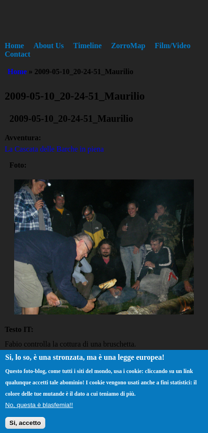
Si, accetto (25, 426)
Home (14, 46)
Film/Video (173, 46)
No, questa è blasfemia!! (39, 408)
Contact (17, 54)
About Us (48, 46)
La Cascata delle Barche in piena (54, 149)
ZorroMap (128, 46)
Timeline (87, 46)
